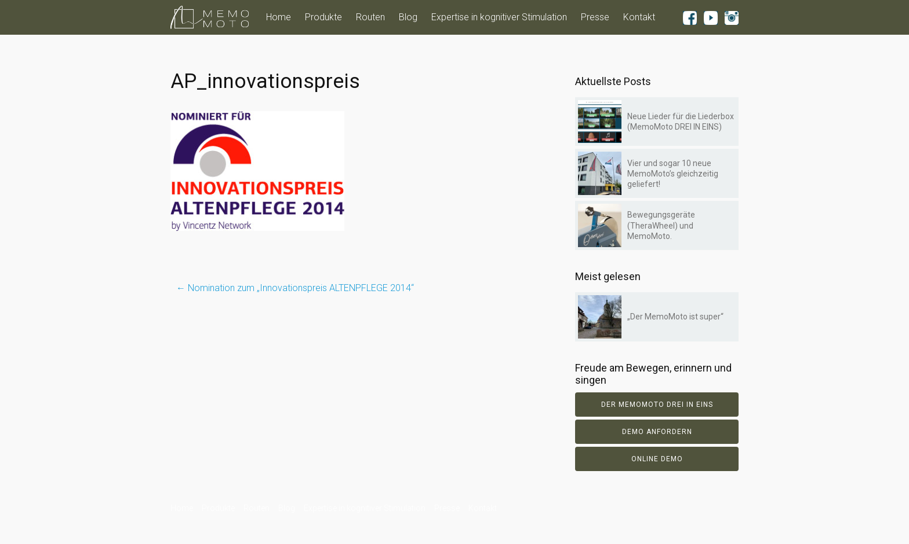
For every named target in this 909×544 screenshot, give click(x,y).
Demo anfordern (657, 432)
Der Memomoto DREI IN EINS (657, 404)
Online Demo (657, 459)
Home (278, 17)
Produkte (323, 17)
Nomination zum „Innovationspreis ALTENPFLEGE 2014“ (295, 287)
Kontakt (639, 17)
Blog (408, 17)
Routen (370, 17)
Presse (595, 17)
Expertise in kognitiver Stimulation (499, 17)
